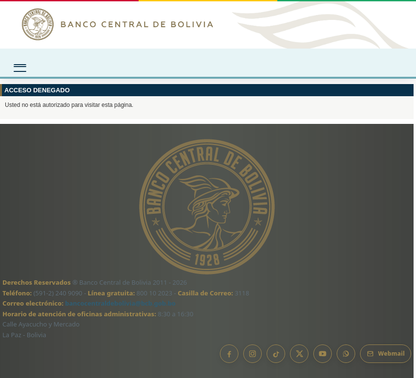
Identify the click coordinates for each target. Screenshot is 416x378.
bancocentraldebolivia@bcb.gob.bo (120, 303)
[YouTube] (322, 353)
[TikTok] (276, 353)
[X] (299, 353)
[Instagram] (252, 353)
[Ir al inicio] (208, 24)
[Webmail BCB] (385, 353)
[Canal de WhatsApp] (346, 353)
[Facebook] (229, 353)
